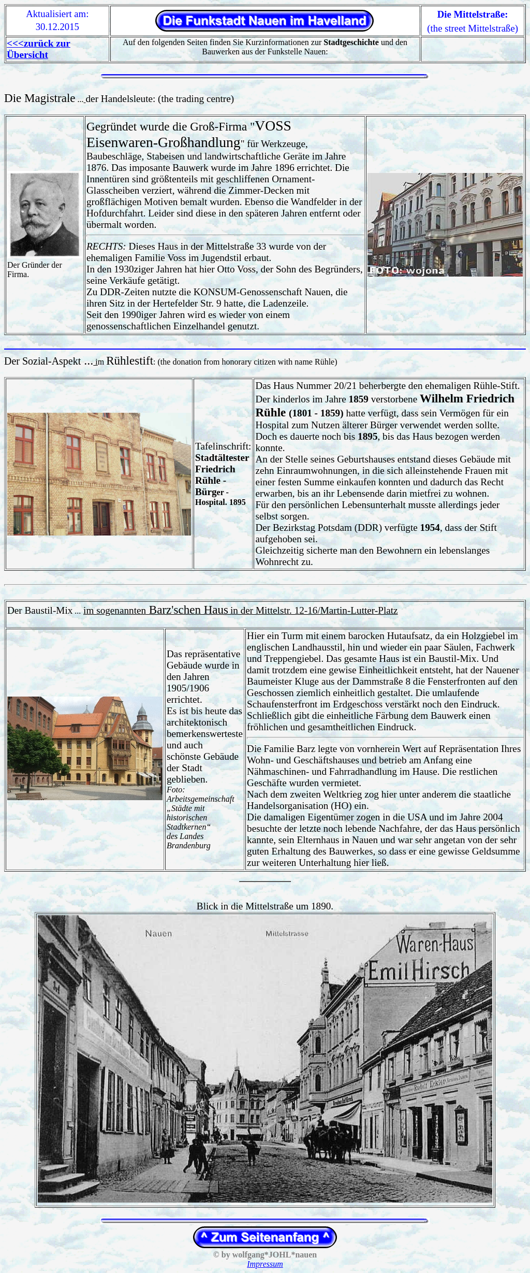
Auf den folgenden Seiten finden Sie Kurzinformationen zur (251, 42)
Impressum (265, 1264)
